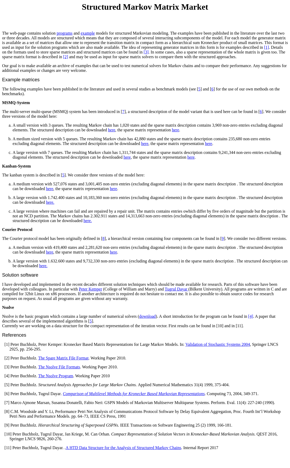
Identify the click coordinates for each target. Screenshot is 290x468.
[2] (65, 57)
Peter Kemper (90, 289)
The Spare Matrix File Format (63, 358)
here (111, 130)
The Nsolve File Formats (59, 367)
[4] (250, 316)
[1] (266, 47)
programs (64, 33)
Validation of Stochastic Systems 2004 (217, 344)
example (88, 33)
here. (50, 202)
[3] (146, 52)
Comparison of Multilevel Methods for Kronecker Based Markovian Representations (134, 393)
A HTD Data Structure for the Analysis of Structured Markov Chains (123, 447)
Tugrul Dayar (176, 289)
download (147, 316)
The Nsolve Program (55, 376)
